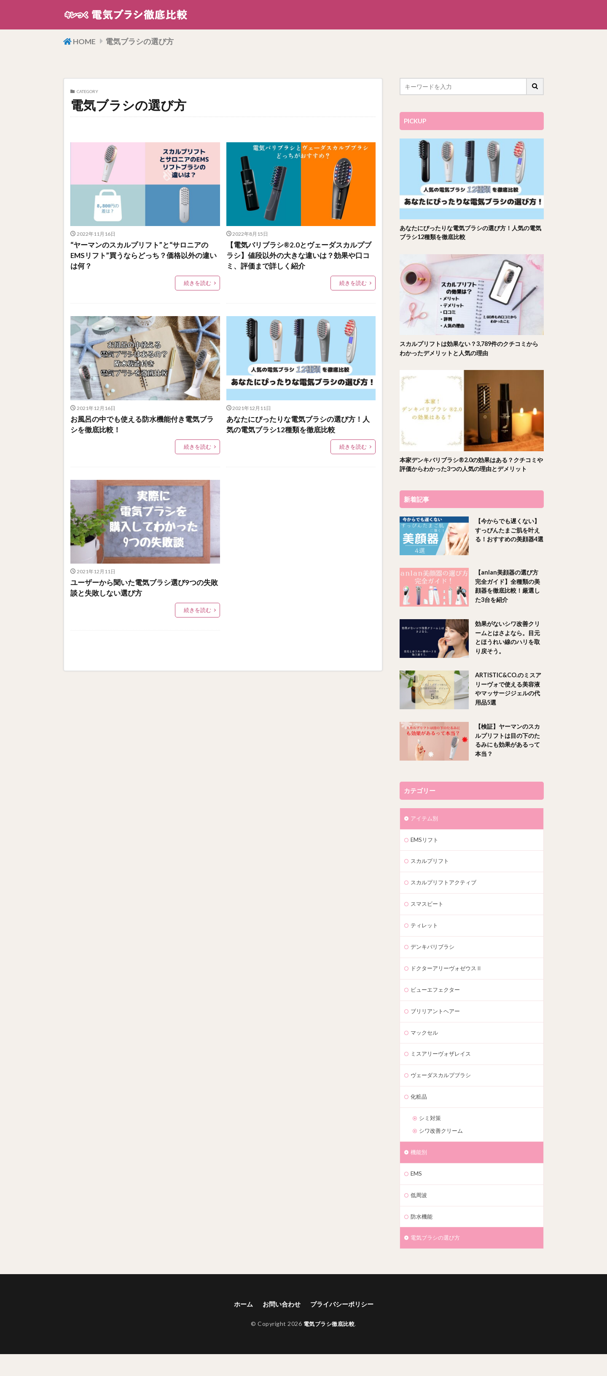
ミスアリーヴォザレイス (443, 1071)
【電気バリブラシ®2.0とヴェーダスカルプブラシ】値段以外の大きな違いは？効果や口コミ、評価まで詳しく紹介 (299, 257)
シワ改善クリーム (442, 1150)
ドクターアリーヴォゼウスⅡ (449, 983)
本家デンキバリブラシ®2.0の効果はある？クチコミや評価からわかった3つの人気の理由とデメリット (471, 471)
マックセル (425, 1049)
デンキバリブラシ (434, 962)
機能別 (419, 1172)
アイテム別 (425, 830)
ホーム (240, 1326)
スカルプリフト (431, 874)
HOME (86, 41)
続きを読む (198, 285)
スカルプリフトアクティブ (446, 896)
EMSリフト (425, 852)
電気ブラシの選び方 (147, 41)
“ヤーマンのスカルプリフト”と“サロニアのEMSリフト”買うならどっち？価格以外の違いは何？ (144, 257)
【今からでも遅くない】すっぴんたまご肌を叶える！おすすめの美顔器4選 (506, 548)
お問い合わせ (280, 1326)
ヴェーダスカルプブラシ (443, 1093)
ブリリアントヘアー (437, 1027)
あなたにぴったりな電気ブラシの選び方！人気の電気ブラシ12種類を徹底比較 (298, 427)
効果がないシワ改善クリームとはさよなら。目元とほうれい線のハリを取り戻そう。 (506, 650)
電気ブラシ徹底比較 (329, 1345)
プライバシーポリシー (343, 1326)
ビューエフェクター (437, 1005)
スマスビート (428, 918)
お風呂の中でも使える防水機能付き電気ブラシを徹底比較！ (142, 427)
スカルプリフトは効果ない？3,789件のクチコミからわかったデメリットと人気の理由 (471, 349)
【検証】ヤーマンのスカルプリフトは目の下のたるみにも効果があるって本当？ (506, 753)
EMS (416, 1194)
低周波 (419, 1215)
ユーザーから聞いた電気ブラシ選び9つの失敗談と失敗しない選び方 (144, 592)
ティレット (425, 940)
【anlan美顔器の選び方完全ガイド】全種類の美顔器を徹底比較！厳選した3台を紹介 (508, 599)
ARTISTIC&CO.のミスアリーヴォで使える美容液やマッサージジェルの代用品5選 (506, 702)
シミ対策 (431, 1137)
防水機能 (422, 1237)
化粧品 (419, 1115)
